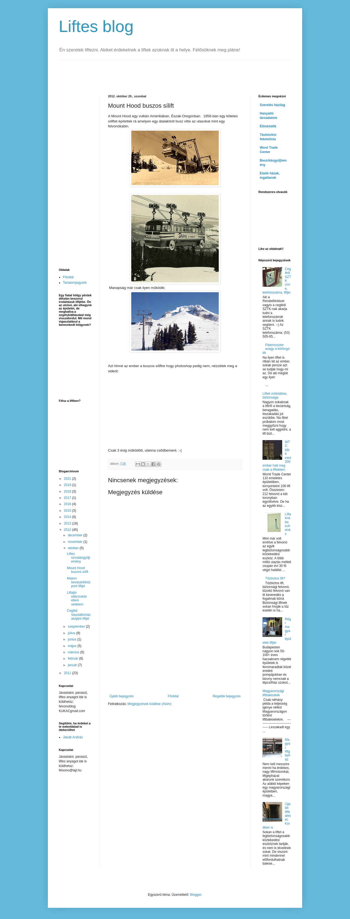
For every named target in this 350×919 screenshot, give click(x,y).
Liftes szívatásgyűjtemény (78, 558)
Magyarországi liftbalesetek (273, 693)
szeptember (77, 626)
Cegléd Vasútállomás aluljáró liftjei (79, 615)
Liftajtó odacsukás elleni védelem (77, 598)
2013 (68, 523)
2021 (68, 479)
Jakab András (73, 737)
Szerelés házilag (272, 105)
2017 (68, 498)
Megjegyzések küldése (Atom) (149, 704)
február (73, 658)
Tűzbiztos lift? (275, 578)
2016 (68, 504)
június (72, 639)
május (72, 646)
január (73, 665)
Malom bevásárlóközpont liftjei (79, 582)
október (74, 548)
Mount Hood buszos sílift (77, 570)
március (74, 652)
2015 (68, 511)
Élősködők (268, 126)
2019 (68, 485)
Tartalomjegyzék (75, 283)
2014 (68, 517)
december (75, 535)
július (72, 633)
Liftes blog (96, 26)
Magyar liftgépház (287, 749)
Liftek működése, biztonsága (274, 395)
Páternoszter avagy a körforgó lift (276, 349)
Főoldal (173, 696)
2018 (68, 491)
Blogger (195, 895)
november (75, 542)
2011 (68, 673)
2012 (68, 530)
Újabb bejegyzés (121, 696)
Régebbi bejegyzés (227, 696)
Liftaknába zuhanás (288, 524)
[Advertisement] (158, 72)
